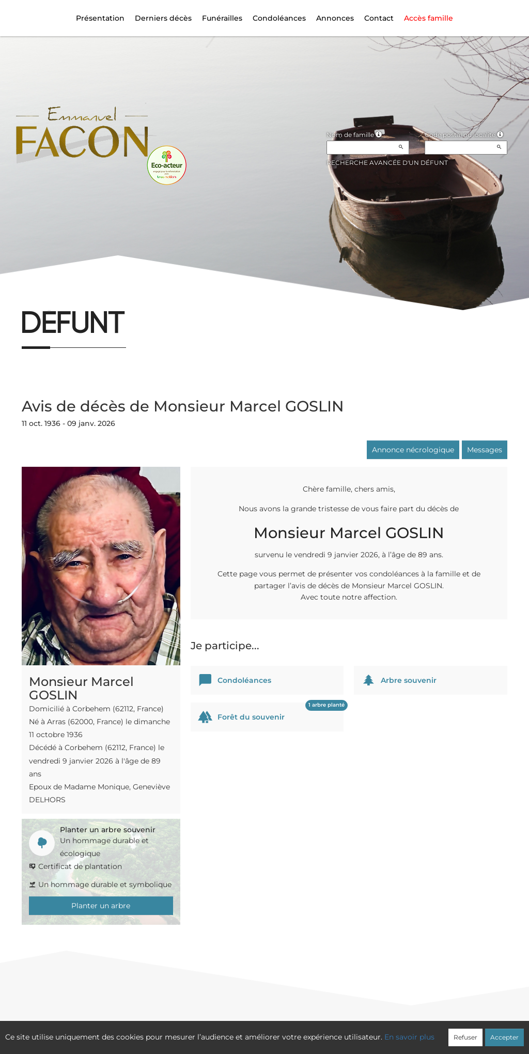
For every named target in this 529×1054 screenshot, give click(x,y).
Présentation (100, 18)
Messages (484, 449)
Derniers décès (163, 18)
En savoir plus (409, 1037)
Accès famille (428, 18)
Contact (379, 18)
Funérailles (222, 18)
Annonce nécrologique (413, 449)
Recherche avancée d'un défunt (387, 162)
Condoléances (279, 18)
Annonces (335, 18)
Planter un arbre (100, 905)
